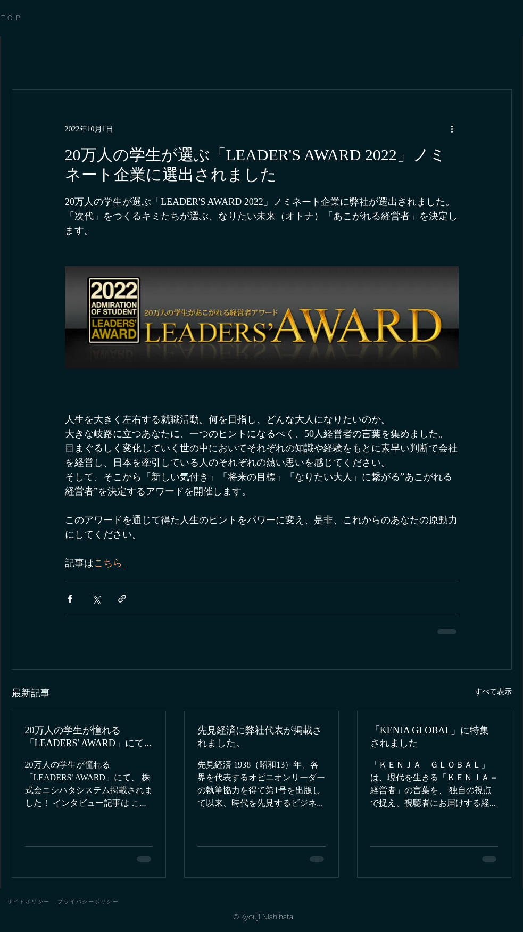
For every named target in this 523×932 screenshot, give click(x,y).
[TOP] (26, 17)
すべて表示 (493, 691)
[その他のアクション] (452, 128)
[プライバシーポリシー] (88, 901)
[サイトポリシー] (29, 901)
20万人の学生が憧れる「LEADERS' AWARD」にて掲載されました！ (84, 737)
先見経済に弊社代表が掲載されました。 (259, 736)
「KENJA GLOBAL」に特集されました (429, 736)
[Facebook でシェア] (70, 598)
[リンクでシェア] (122, 598)
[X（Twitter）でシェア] (96, 598)
